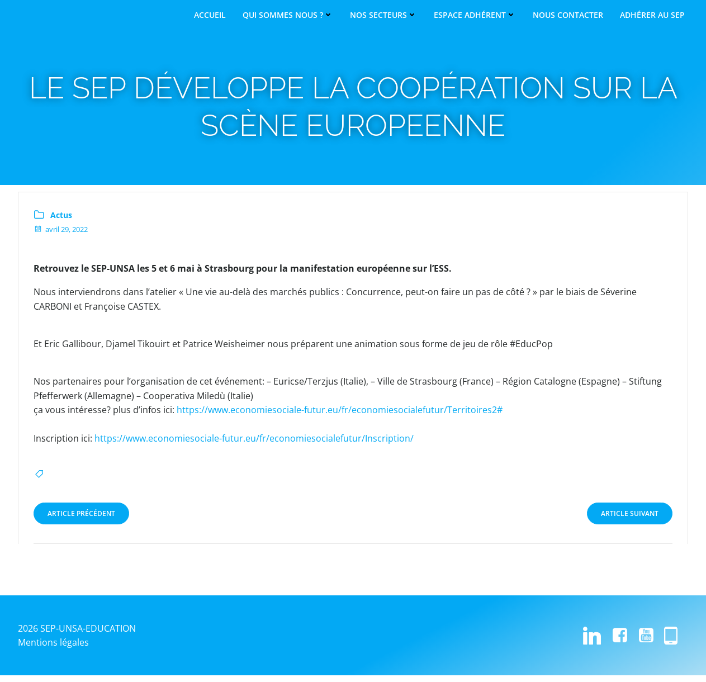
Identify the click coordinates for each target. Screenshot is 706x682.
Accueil (210, 15)
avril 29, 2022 (61, 235)
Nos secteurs (383, 15)
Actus (62, 220)
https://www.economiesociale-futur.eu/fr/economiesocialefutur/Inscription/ (254, 444)
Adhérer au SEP (652, 15)
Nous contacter (568, 15)
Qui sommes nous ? (288, 15)
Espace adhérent (475, 15)
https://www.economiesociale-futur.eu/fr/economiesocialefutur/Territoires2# (340, 416)
